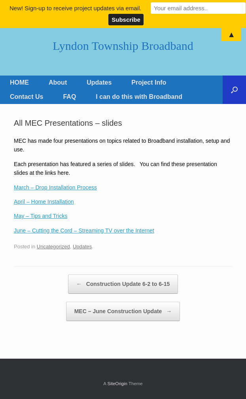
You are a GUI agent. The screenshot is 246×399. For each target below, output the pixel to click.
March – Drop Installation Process (55, 187)
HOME (19, 82)
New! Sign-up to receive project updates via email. (75, 8)
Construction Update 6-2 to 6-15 (123, 284)
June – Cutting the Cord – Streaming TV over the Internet (84, 230)
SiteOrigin (117, 383)
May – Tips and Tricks (40, 216)
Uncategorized (53, 247)
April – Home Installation (44, 202)
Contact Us (26, 96)
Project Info (148, 82)
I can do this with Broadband (139, 96)
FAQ (69, 96)
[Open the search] (234, 90)
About (58, 82)
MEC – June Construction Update (123, 311)
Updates (99, 82)
